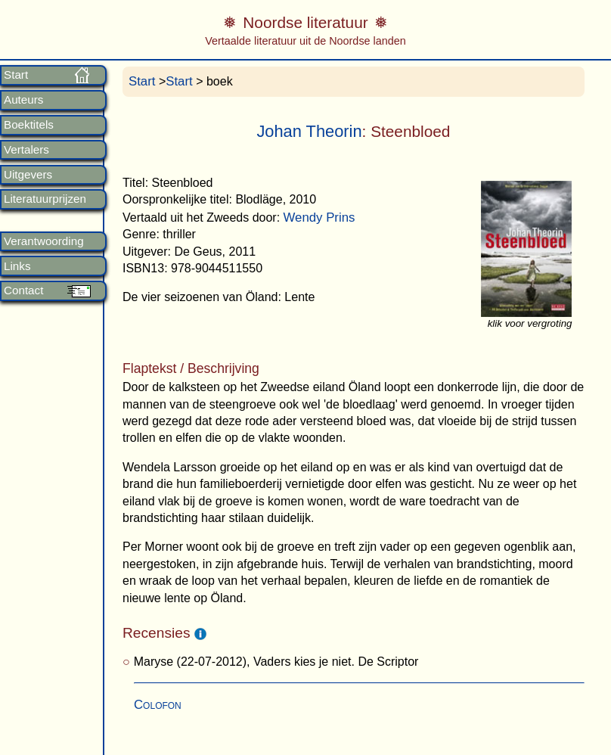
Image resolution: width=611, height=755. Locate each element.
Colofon (157, 705)
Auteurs (23, 100)
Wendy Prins (319, 217)
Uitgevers (28, 175)
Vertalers (26, 150)
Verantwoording (44, 241)
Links (17, 266)
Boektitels (29, 125)
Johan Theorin (308, 131)
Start (16, 75)
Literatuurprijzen (45, 199)
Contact (23, 290)
